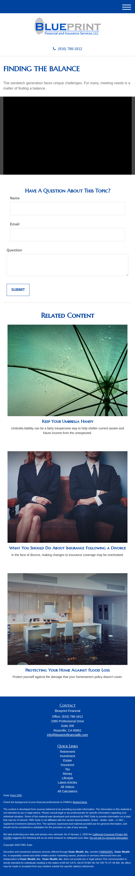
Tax (67, 769)
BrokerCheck (80, 802)
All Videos (67, 787)
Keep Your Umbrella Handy (67, 421)
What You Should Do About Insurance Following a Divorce (67, 547)
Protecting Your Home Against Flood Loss (67, 670)
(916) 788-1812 (67, 49)
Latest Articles (67, 782)
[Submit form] (18, 290)
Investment (67, 756)
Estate (67, 760)
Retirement (67, 751)
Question (14, 250)
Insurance (67, 765)
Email (14, 224)
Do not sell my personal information (109, 838)
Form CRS (16, 795)
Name (15, 198)
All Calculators (67, 791)
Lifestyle (67, 778)
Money (67, 773)
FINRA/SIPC (106, 851)
